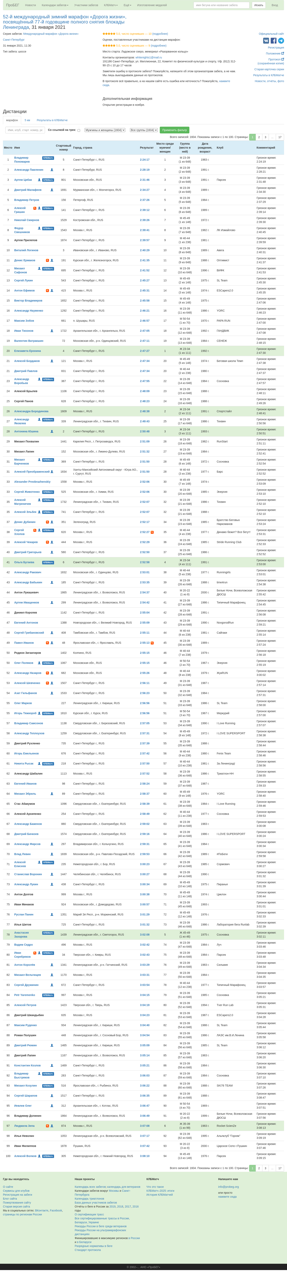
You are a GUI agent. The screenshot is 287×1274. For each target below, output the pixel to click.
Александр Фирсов (27, 844)
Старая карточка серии (269, 69)
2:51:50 (145, 461)
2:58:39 (145, 803)
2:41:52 (145, 270)
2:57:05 (145, 723)
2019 (112, 1206)
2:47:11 (145, 340)
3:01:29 (145, 914)
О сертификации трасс (89, 1214)
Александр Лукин (26, 884)
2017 (128, 1206)
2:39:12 (145, 210)
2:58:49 (145, 813)
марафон (12, 120)
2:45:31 (145, 290)
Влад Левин (22, 854)
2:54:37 (145, 592)
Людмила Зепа (24, 1125)
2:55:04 (145, 612)
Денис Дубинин (24, 522)
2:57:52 (145, 773)
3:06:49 (145, 1115)
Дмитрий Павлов (25, 371)
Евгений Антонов (26, 622)
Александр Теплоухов (29, 733)
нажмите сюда (227, 1196)
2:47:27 (145, 350)
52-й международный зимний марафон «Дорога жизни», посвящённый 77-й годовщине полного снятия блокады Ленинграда (64, 22)
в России (134, 1238)
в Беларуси (84, 1242)
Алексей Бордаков (27, 361)
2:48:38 (145, 411)
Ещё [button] (127, 5)
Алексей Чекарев (26, 542)
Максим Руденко (25, 1025)
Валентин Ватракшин (28, 340)
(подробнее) (160, 33)
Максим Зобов (24, 320)
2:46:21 (145, 310)
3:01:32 (145, 924)
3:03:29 (145, 964)
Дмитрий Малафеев (27, 189)
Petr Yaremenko (24, 995)
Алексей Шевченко (27, 683)
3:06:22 (145, 1085)
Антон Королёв (24, 964)
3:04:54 (145, 1035)
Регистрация (276, 47)
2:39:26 (145, 220)
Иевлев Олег (23, 1105)
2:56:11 (145, 683)
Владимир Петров (26, 199)
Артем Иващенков (26, 602)
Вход (275, 5)
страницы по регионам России (22, 1214)
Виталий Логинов (26, 250)
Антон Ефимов (24, 290)
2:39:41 (145, 230)
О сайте (8, 1186)
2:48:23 (145, 401)
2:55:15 (145, 652)
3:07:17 (145, 1135)
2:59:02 (145, 823)
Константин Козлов (27, 1065)
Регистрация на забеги (17, 1194)
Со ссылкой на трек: (62, 129)
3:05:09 (145, 1045)
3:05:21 (145, 1065)
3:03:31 (145, 974)
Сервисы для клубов (16, 1190)
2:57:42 (145, 753)
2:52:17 (145, 522)
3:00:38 (145, 894)
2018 (120, 1206)
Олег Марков (23, 703)
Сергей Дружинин (26, 984)
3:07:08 (145, 1125)
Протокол (276, 59)
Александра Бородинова (31, 411)
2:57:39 (145, 743)
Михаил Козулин (25, 1085)
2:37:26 (145, 199)
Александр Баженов (28, 823)
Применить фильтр (174, 130)
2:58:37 (145, 793)
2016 (136, 1206)
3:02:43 (145, 954)
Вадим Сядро (23, 944)
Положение (275, 53)
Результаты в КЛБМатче (268, 75)
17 (279, 137)
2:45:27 (145, 280)
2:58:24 (145, 783)
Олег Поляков (23, 662)
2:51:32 (145, 451)
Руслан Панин (23, 914)
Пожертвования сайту (17, 1202)
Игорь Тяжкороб (25, 713)
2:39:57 (145, 240)
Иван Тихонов (23, 330)
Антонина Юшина (26, 431)
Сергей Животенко (27, 491)
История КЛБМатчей (160, 1194)
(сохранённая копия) (271, 63)
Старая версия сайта (16, 1206)
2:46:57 (145, 320)
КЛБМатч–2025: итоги (160, 1190)
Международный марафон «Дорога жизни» (51, 33)
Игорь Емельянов (26, 753)
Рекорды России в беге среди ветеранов (101, 1226)
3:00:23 (145, 864)
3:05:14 (145, 1055)
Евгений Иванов (25, 783)
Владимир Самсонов (28, 723)
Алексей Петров (25, 1005)
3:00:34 (145, 884)
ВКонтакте (41, 1210)
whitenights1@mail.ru (149, 57)
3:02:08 (145, 934)
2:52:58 (145, 562)
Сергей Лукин (23, 280)
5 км (27, 120)
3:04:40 (145, 1025)
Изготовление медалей (152, 5)
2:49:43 (145, 421)
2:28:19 (145, 169)
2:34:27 (145, 189)
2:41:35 (145, 260)
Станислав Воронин (28, 874)
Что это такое (155, 1186)
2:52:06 (145, 481)
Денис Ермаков (24, 260)
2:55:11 (145, 632)
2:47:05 (145, 330)
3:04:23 (145, 1015)
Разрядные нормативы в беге (93, 1246)
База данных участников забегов (96, 1202)
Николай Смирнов (26, 220)
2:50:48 (145, 431)
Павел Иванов (24, 642)
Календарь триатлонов (89, 1198)
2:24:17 (145, 159)
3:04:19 (145, 1005)
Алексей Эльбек (25, 511)
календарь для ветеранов (123, 1186)
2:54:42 (145, 602)
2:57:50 (145, 763)
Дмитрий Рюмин (25, 1045)
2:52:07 (145, 501)
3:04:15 (145, 995)
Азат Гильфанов (25, 693)
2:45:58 (145, 300)
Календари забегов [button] (55, 5)
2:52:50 (145, 552)
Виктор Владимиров (28, 300)
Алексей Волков (25, 1156)
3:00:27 (145, 874)
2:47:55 (145, 381)
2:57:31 (145, 733)
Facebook (56, 1210)
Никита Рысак (23, 763)
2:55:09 (145, 622)
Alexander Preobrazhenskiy (32, 481)
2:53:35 (145, 582)
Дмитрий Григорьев (27, 552)
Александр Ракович (27, 572)
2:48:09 (145, 391)
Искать (258, 5)
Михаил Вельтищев (27, 974)
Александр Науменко (28, 310)
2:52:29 (145, 542)
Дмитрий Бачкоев (26, 834)
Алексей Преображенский (32, 471)
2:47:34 (145, 361)
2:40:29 (145, 250)
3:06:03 (145, 1075)
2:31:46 (145, 179)
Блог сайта (10, 1198)
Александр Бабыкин (28, 582)
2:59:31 (145, 844)
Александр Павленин (28, 169)
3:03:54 (145, 984)
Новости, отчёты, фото (269, 81)
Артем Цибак (23, 179)
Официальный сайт (271, 33)
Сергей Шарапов (25, 1095)
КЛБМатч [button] (111, 5)
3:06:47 (145, 1105)
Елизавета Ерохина (27, 350)
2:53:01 (145, 572)
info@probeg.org (228, 1186)
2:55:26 (145, 672)
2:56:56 (145, 703)
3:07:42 (145, 1146)
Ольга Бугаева (24, 562)
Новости (30, 5)
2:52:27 (145, 532)
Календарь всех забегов (90, 1186)
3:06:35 (145, 1095)
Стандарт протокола (88, 1250)
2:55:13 (145, 642)
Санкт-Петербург (14, 39)
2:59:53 (145, 854)
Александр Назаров (27, 672)
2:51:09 (145, 441)
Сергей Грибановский (29, 632)
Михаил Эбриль (25, 793)
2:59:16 (145, 834)
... (272, 137)
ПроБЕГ (12, 5)
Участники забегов (86, 5)
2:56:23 (145, 693)
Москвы (114, 1190)
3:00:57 (145, 904)
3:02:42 (145, 944)
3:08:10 (145, 1156)
